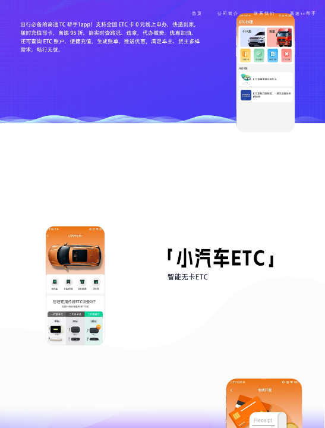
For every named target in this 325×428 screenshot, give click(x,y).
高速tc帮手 (303, 13)
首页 (197, 13)
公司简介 (228, 13)
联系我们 (264, 13)
